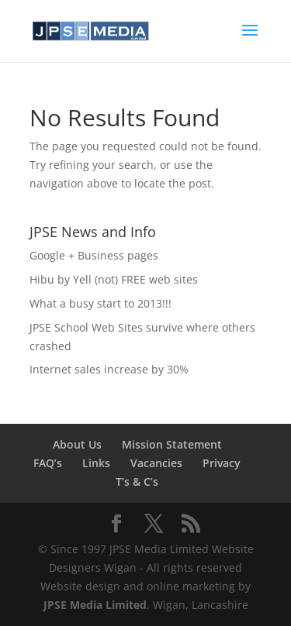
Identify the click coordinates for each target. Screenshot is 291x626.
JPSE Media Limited (95, 604)
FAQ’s (47, 463)
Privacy (222, 463)
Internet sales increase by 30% (109, 369)
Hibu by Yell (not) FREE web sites (113, 279)
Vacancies (156, 463)
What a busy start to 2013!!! (100, 303)
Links (96, 463)
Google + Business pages (93, 255)
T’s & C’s (137, 481)
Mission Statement (172, 444)
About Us (77, 444)
